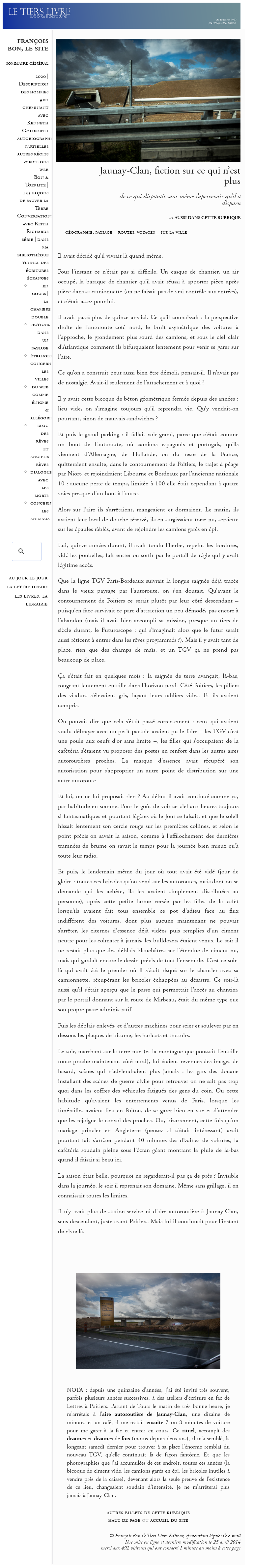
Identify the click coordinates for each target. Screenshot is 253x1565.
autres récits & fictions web (32, 161)
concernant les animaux (45, 511)
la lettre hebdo (27, 586)
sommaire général (27, 63)
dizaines (76, 1438)
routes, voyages (136, 232)
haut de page (124, 1520)
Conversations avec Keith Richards (35, 223)
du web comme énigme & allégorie (41, 402)
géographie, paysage (88, 232)
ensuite (155, 1422)
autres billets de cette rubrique (148, 1512)
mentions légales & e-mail (215, 1536)
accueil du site (169, 1520)
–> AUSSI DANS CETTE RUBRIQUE (204, 218)
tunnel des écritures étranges (35, 270)
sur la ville (173, 232)
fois (126, 1438)
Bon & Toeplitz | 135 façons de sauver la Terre (33, 193)
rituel (188, 1430)
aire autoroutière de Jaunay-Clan (144, 1414)
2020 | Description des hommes (32, 84)
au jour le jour (28, 577)
